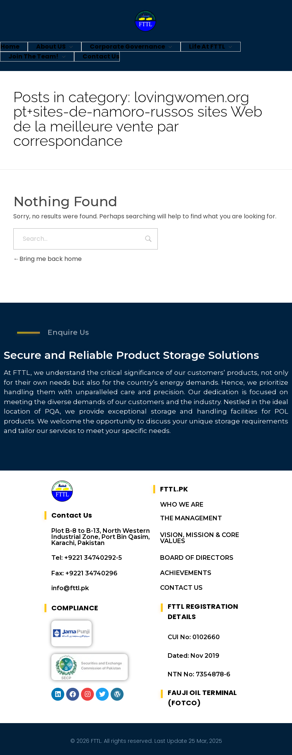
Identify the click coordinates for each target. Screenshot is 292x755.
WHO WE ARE (181, 504)
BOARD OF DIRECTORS (196, 557)
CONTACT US (181, 587)
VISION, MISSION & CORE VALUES (199, 538)
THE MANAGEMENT (191, 518)
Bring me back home (47, 258)
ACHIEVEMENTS (185, 573)
